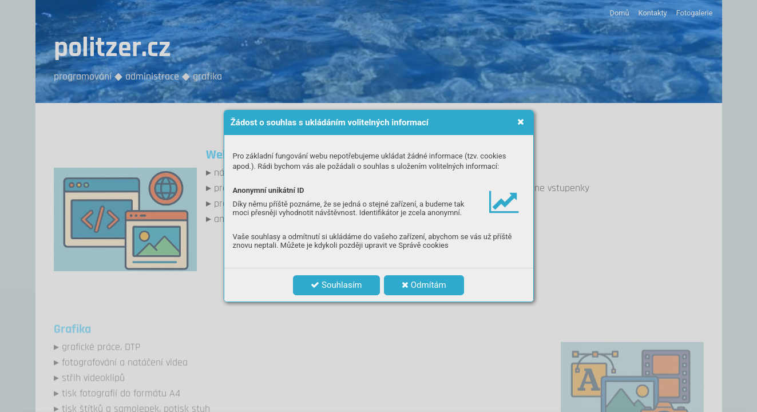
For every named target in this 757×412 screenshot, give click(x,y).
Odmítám (424, 285)
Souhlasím (336, 285)
